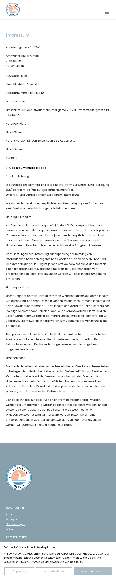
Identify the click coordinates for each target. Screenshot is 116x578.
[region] (58, 560)
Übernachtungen (15, 524)
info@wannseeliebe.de (31, 168)
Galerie (10, 529)
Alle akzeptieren (92, 571)
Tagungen (11, 519)
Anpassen (19, 571)
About (9, 514)
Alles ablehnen (54, 571)
